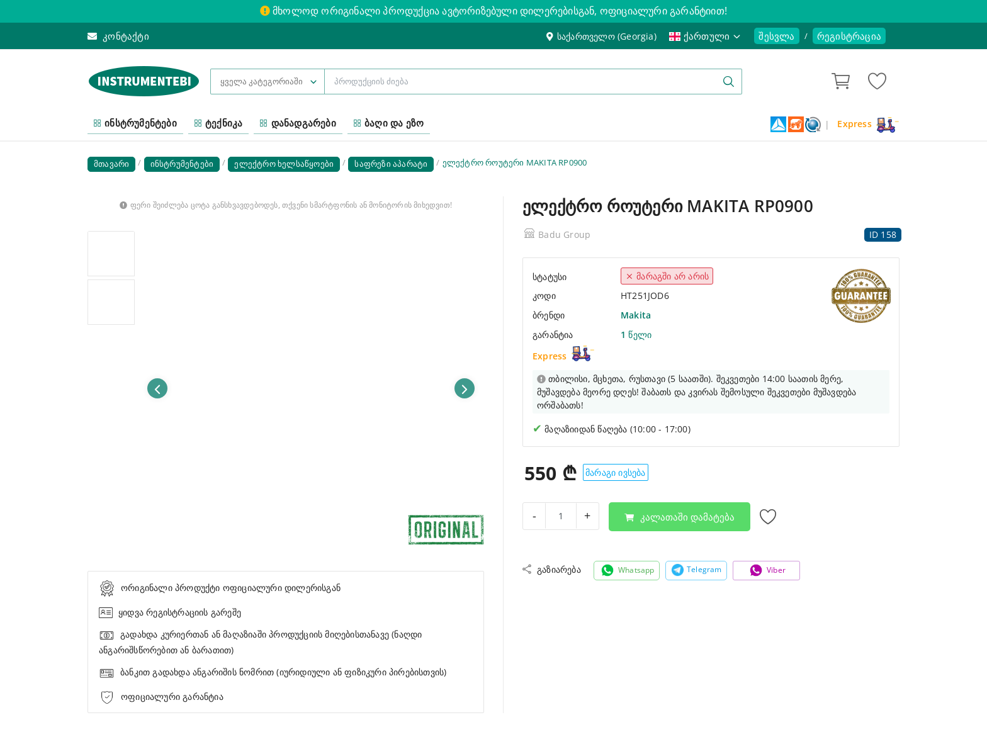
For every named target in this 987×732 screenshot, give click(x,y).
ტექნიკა (219, 122)
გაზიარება (551, 569)
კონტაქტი (118, 36)
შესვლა (776, 36)
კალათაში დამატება (679, 516)
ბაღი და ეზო (389, 122)
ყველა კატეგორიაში (261, 81)
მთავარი (111, 163)
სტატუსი (550, 277)
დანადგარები (298, 122)
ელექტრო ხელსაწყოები (284, 163)
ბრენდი (549, 315)
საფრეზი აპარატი (390, 163)
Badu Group (564, 234)
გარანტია (553, 335)
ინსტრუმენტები (135, 122)
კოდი (544, 295)
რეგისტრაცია (849, 36)
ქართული (705, 36)
